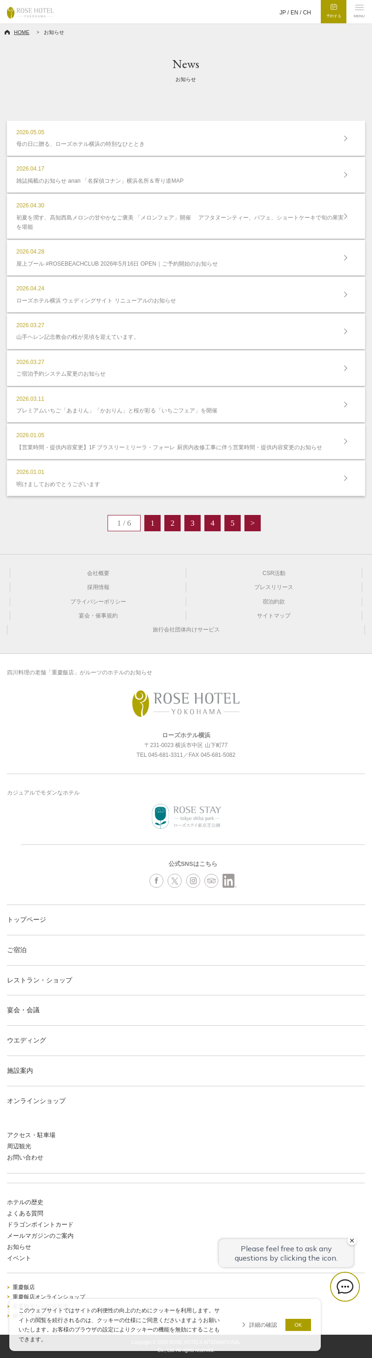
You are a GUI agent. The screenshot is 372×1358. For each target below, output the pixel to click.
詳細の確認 (263, 1325)
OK (298, 1325)
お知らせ (19, 1246)
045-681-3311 (165, 755)
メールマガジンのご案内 (40, 1235)
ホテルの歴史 (25, 1202)
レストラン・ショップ (39, 980)
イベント (19, 1258)
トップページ (26, 919)
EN (294, 12)
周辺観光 (19, 1146)
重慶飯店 (24, 1287)
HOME (21, 32)
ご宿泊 (17, 949)
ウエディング (26, 1040)
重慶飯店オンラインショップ (49, 1297)
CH (307, 12)
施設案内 (20, 1070)
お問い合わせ (25, 1157)
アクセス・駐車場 (31, 1135)
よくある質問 (25, 1213)
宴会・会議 (23, 1010)
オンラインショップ (36, 1100)
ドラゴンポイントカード (40, 1224)
